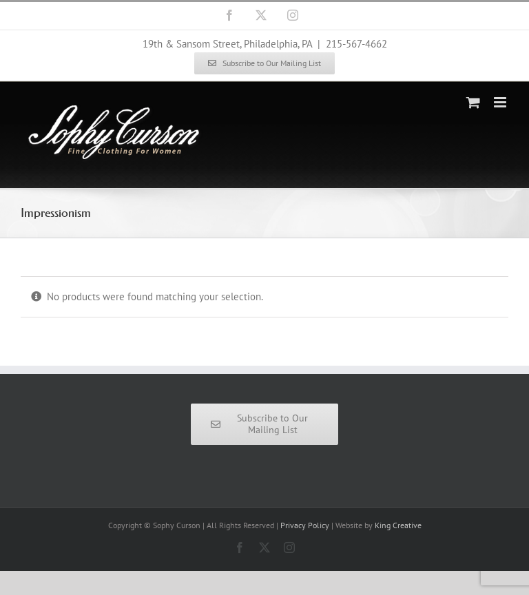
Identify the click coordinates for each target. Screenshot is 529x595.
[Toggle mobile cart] (473, 102)
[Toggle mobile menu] (501, 102)
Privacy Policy (304, 525)
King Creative (398, 525)
